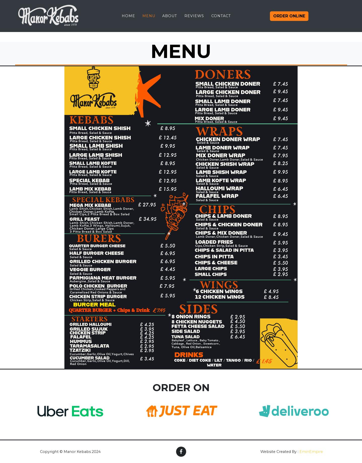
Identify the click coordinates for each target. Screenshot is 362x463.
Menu (148, 20)
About (169, 20)
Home (128, 20)
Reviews (194, 20)
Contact (221, 20)
